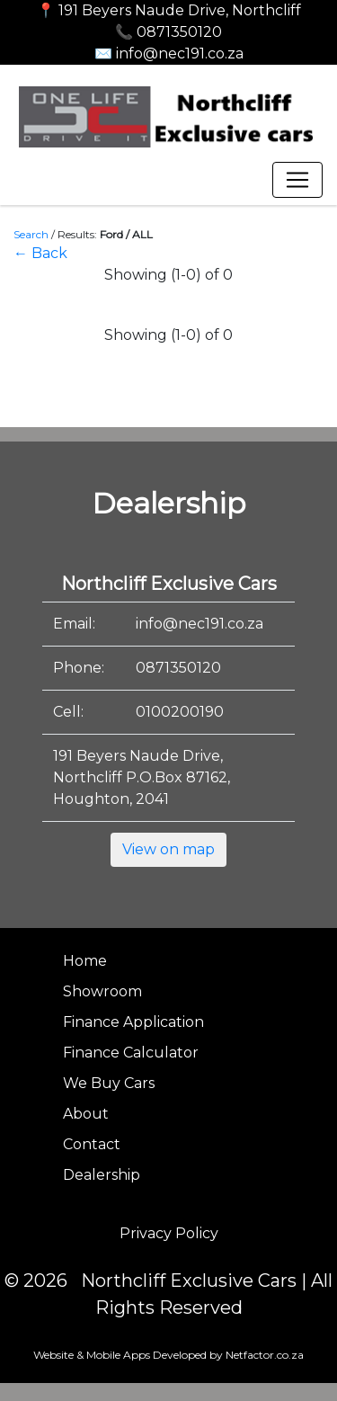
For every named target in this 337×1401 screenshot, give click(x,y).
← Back (40, 253)
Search (31, 234)
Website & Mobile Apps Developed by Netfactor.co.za (168, 1354)
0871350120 (178, 667)
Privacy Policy (169, 1233)
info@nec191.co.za (199, 623)
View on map (168, 849)
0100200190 (180, 711)
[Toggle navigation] (297, 180)
